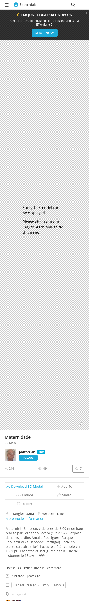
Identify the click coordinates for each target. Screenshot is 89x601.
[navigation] (7, 4)
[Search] (73, 4)
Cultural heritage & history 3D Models (38, 585)
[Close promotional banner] (85, 13)
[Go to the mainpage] (25, 4)
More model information (25, 518)
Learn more (51, 568)
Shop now (44, 33)
